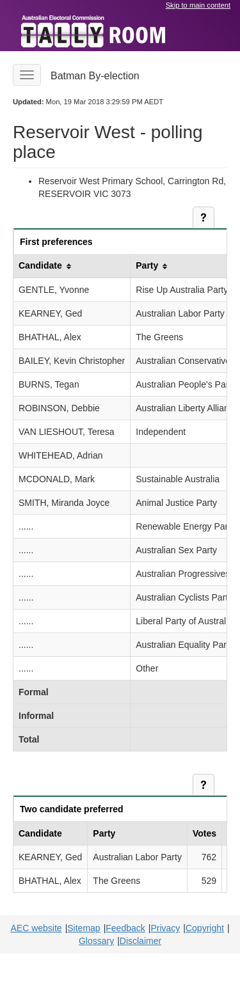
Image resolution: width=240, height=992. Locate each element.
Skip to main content (198, 5)
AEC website (35, 928)
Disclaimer (140, 941)
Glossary (96, 941)
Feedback (125, 928)
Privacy (165, 928)
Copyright (205, 928)
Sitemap (83, 928)
